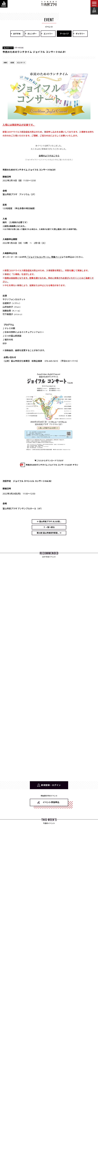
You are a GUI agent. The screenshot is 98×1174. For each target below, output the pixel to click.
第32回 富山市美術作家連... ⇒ (49, 533)
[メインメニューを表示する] (94, 4)
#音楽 (12, 63)
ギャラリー (80, 33)
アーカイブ (64, 33)
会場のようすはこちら (49, 155)
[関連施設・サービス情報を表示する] (4, 4)
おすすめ (17, 33)
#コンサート (21, 63)
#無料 (5, 63)
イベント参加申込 (51, 802)
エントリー (48, 33)
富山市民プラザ (49, 3)
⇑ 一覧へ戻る (49, 527)
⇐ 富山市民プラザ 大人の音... (49, 521)
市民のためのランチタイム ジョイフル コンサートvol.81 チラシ (52, 465)
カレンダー (32, 33)
